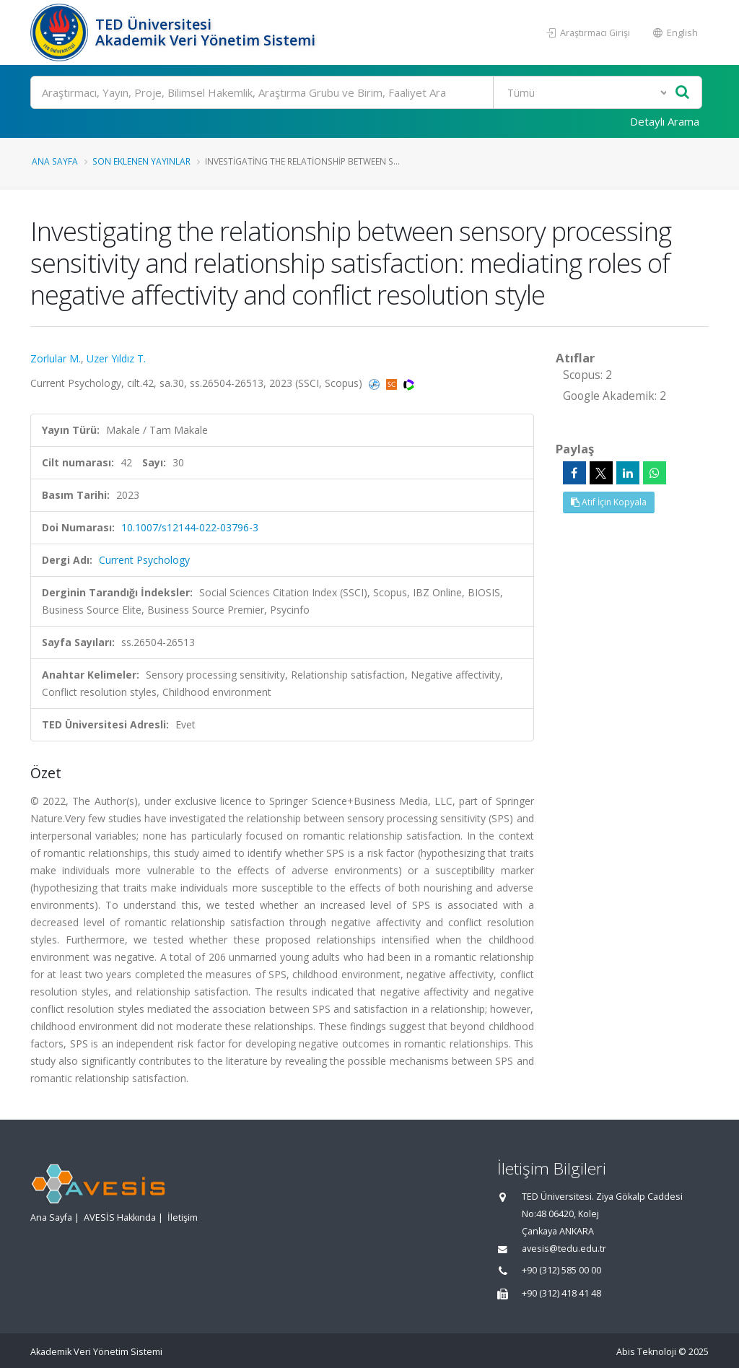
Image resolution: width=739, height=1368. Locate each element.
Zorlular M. (55, 358)
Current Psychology (144, 560)
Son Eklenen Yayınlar (141, 161)
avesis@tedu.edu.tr (564, 1248)
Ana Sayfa (55, 161)
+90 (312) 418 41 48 (561, 1293)
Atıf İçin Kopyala (609, 502)
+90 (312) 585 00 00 (561, 1270)
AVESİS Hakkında (120, 1217)
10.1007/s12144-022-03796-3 (189, 527)
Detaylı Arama (664, 121)
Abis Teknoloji (646, 1352)
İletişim (182, 1217)
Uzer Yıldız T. (116, 358)
